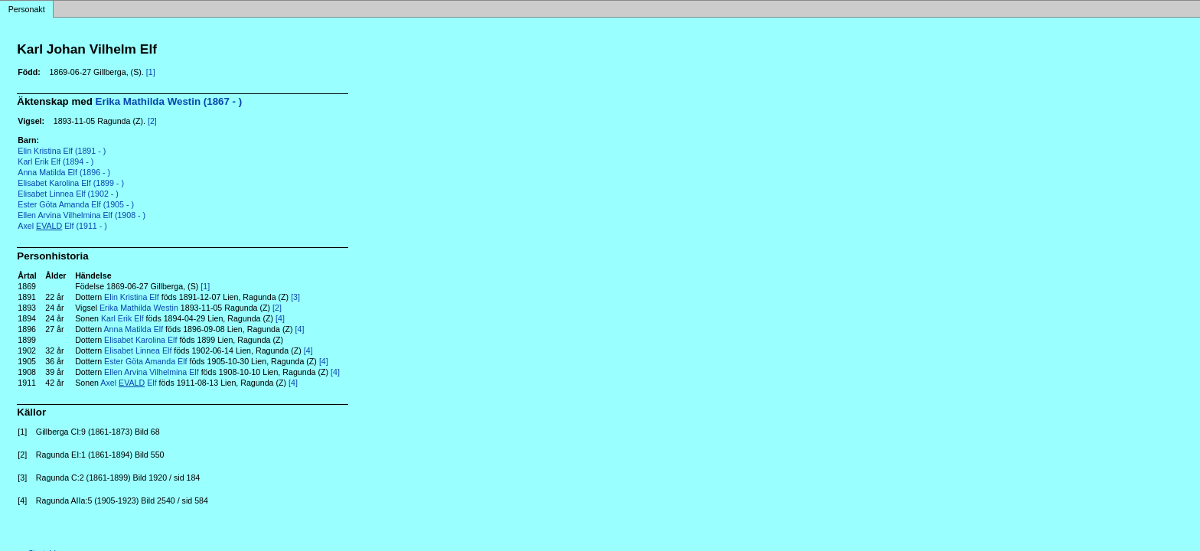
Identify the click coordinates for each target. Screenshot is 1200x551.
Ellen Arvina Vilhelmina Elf (151, 372)
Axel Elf (128, 382)
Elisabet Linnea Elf (137, 350)
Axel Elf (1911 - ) (62, 225)
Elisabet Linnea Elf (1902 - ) (68, 193)
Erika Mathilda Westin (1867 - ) (169, 101)
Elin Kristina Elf (131, 297)
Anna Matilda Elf (134, 329)
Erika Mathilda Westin (138, 307)
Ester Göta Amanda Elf (145, 361)
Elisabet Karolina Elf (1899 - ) (71, 182)
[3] (295, 297)
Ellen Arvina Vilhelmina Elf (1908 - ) (81, 215)
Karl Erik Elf (122, 318)
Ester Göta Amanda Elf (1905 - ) (76, 204)
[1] (150, 72)
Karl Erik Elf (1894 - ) (55, 161)
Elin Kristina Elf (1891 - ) (62, 150)
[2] (152, 121)
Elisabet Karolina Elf (140, 339)
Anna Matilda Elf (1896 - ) (64, 172)
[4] (280, 318)
